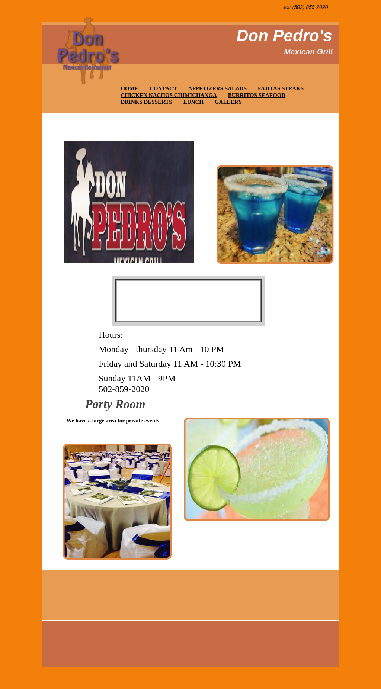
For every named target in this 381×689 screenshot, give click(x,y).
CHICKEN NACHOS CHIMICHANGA (169, 95)
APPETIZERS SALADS (217, 88)
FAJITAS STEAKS (281, 88)
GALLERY (228, 102)
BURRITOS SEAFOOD (256, 95)
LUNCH (193, 102)
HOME (129, 88)
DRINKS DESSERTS (146, 102)
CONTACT (163, 88)
